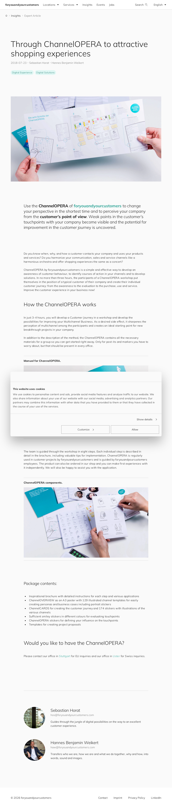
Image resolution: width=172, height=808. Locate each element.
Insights (87, 4)
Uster (116, 656)
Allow (135, 429)
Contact (103, 797)
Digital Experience (22, 72)
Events (101, 4)
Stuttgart (64, 656)
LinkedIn (156, 797)
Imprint (118, 797)
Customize (86, 429)
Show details (145, 419)
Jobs (112, 4)
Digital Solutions (45, 72)
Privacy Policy (136, 797)
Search (141, 4)
